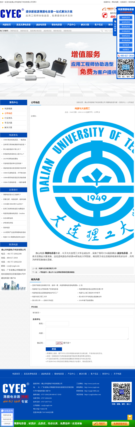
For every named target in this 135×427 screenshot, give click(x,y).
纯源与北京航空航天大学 (48, 268)
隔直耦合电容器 (36, 31)
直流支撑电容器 (23, 25)
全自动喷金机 (8, 218)
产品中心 (71, 25)
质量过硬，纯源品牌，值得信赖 (14, 199)
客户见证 (99, 25)
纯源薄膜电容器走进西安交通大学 (91, 289)
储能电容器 (24, 31)
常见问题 (8, 123)
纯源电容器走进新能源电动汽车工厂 (45, 293)
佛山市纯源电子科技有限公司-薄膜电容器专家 (101, 102)
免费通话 (126, 50)
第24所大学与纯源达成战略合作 (90, 297)
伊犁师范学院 (8, 223)
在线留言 (123, 2)
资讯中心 (112, 25)
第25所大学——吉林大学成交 (42, 300)
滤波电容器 (41, 25)
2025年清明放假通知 (10, 159)
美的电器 (6, 228)
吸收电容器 (57, 25)
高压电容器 (126, 40)
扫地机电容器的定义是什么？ (13, 154)
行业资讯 (8, 118)
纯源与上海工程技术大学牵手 (89, 293)
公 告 (81, 285)
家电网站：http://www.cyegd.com (87, 389)
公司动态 (130, 102)
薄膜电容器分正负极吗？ (12, 195)
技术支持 (126, 45)
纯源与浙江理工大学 (39, 297)
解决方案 (85, 25)
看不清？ (61, 345)
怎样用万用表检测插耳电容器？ (14, 144)
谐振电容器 (67, 31)
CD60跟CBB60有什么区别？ (13, 204)
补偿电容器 (126, 31)
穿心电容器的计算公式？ (12, 149)
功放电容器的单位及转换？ (13, 163)
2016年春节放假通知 (86, 300)
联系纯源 (132, 2)
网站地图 (115, 2)
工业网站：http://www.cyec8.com (87, 386)
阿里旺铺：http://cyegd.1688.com (87, 393)
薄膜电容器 (14, 31)
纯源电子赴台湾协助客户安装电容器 (45, 289)
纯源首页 (7, 25)
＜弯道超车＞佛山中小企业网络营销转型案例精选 (56, 272)
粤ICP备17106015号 (40, 411)
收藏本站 (107, 2)
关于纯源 (117, 376)
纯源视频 (8, 109)
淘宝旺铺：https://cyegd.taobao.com (88, 396)
